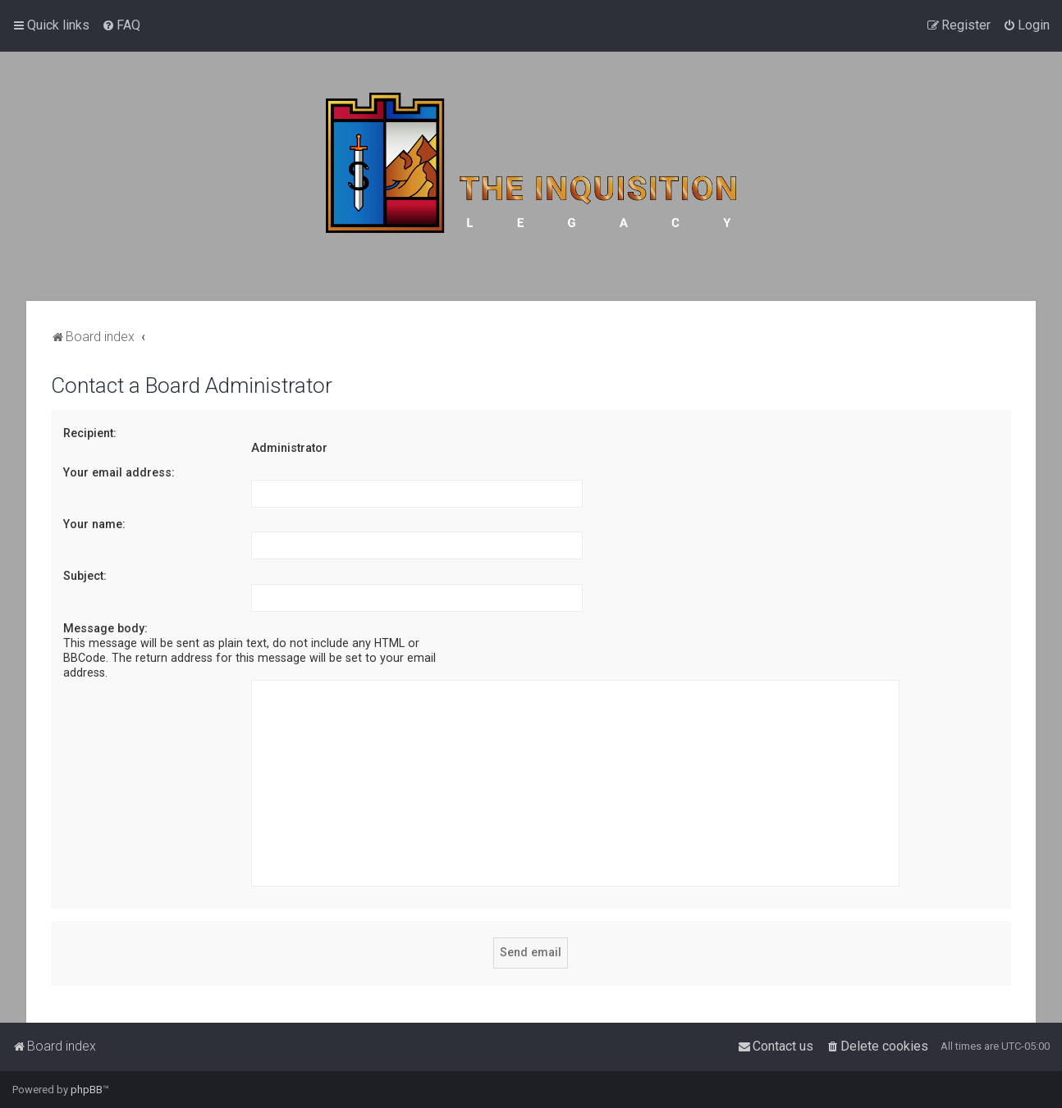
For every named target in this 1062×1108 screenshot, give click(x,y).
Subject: (85, 575)
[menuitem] (121, 25)
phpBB (87, 1089)
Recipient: (90, 433)
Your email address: (119, 472)
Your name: (94, 524)
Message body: (105, 628)
